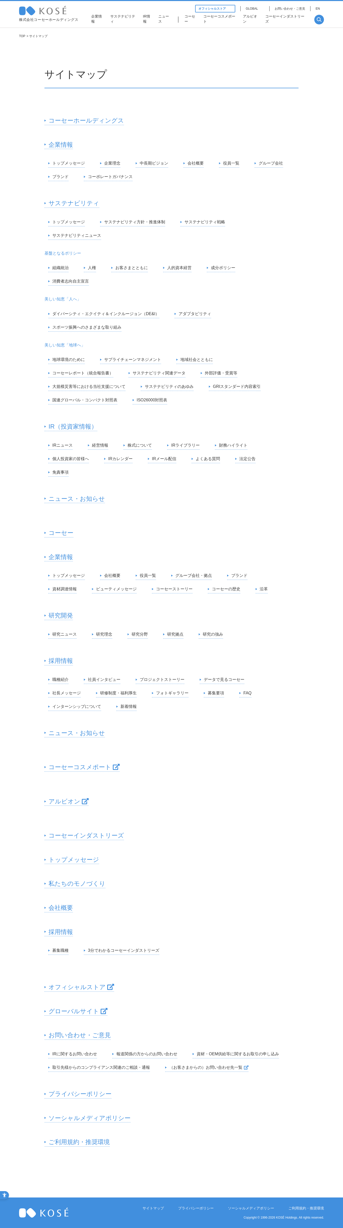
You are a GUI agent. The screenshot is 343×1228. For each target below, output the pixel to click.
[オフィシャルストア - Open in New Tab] (79, 987)
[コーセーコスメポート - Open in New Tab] (220, 19)
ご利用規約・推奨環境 (306, 1208)
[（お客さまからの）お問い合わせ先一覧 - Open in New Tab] (206, 1067)
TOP (22, 36)
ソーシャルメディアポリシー (251, 1208)
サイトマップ (153, 1208)
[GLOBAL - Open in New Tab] (255, 8)
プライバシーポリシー (196, 1208)
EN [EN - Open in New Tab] (318, 8)
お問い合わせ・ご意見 (290, 8)
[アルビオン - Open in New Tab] (251, 19)
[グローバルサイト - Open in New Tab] (75, 1011)
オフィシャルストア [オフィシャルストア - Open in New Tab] (215, 8)
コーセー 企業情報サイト (52, 11)
